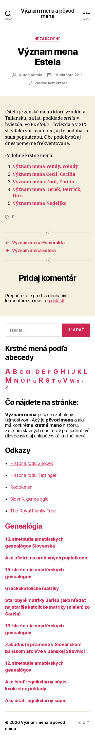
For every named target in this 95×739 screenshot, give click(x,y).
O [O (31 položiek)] (23, 381)
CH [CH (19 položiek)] (29, 372)
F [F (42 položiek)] (49, 371)
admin (36, 74)
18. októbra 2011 (68, 74)
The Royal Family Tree (32, 510)
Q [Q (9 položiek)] (34, 381)
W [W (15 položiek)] (72, 381)
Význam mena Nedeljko (40, 203)
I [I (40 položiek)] (68, 371)
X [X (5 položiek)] (78, 381)
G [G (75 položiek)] (55, 371)
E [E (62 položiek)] (44, 371)
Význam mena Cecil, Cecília (44, 174)
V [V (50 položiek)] (65, 380)
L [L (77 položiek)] (85, 371)
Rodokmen (21, 487)
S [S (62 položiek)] (48, 380)
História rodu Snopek (31, 463)
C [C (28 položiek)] (21, 372)
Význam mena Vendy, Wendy (45, 166)
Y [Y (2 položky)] (83, 381)
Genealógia (23, 526)
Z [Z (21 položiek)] (6, 387)
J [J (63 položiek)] (73, 371)
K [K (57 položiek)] (80, 371)
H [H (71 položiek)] (62, 371)
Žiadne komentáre (51, 83)
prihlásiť (56, 300)
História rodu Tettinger (33, 475)
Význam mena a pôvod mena (47, 13)
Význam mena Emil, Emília (43, 182)
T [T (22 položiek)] (53, 381)
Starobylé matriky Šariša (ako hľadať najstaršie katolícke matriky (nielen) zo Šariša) (47, 607)
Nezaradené (47, 39)
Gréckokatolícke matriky (32, 588)
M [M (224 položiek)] (8, 380)
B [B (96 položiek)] (15, 371)
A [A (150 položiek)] (7, 371)
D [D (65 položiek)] (37, 371)
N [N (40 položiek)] (16, 380)
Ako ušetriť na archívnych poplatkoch (46, 557)
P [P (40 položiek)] (29, 380)
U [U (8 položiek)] (59, 381)
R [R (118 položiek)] (41, 380)
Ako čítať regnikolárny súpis (35, 700)
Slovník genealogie (29, 499)
